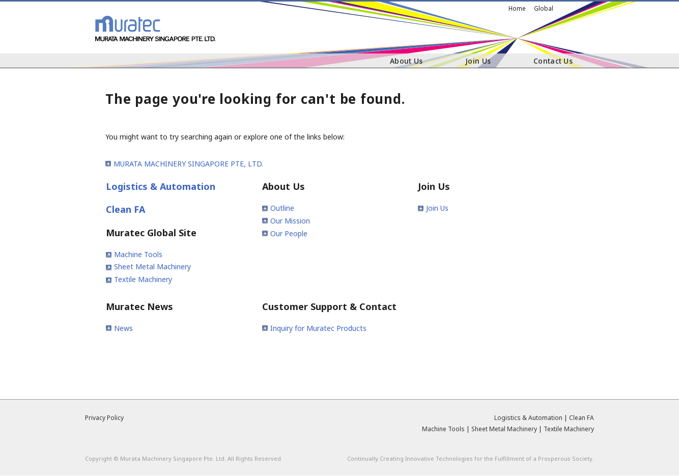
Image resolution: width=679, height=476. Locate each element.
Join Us (478, 61)
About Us (406, 61)
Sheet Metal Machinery (152, 266)
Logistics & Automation (160, 186)
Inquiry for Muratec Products (318, 328)
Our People (288, 233)
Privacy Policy (104, 417)
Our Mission (290, 221)
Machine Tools (138, 254)
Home (517, 8)
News (123, 328)
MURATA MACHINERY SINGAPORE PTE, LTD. (188, 164)
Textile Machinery (143, 279)
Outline (282, 208)
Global (543, 8)
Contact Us (553, 61)
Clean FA (125, 209)
